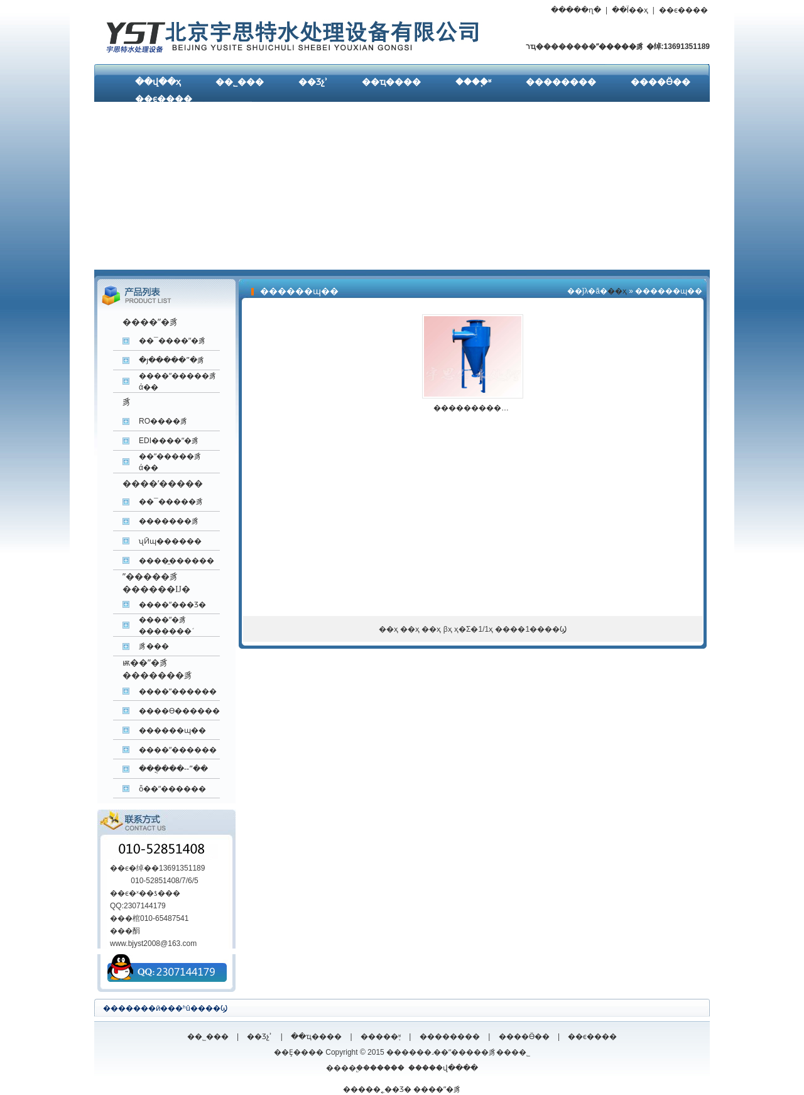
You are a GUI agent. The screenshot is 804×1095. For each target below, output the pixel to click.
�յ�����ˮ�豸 (172, 360)
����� (387, 1068)
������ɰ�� (172, 730)
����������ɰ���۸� (491, 408)
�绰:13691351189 (677, 46)
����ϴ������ (179, 711)
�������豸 (169, 521)
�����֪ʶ (381, 1036)
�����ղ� (576, 10)
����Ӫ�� (660, 82)
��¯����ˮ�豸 (172, 340)
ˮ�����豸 (620, 46)
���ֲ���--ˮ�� (173, 768)
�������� (561, 82)
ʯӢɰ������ (170, 541)
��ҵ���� (391, 82)
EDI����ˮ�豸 (169, 440)
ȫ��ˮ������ (172, 788)
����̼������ (176, 560)
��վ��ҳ (158, 82)
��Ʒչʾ (312, 82)
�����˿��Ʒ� (377, 1089)
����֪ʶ (473, 82)
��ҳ (617, 291)
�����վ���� (443, 1068)
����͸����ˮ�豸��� (154, 646)
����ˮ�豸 (437, 1089)
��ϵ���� (683, 10)
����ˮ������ (178, 691)
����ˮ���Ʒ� (172, 604)
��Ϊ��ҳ (630, 10)
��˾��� (239, 82)
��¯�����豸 (171, 501)
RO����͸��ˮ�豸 (163, 421)
